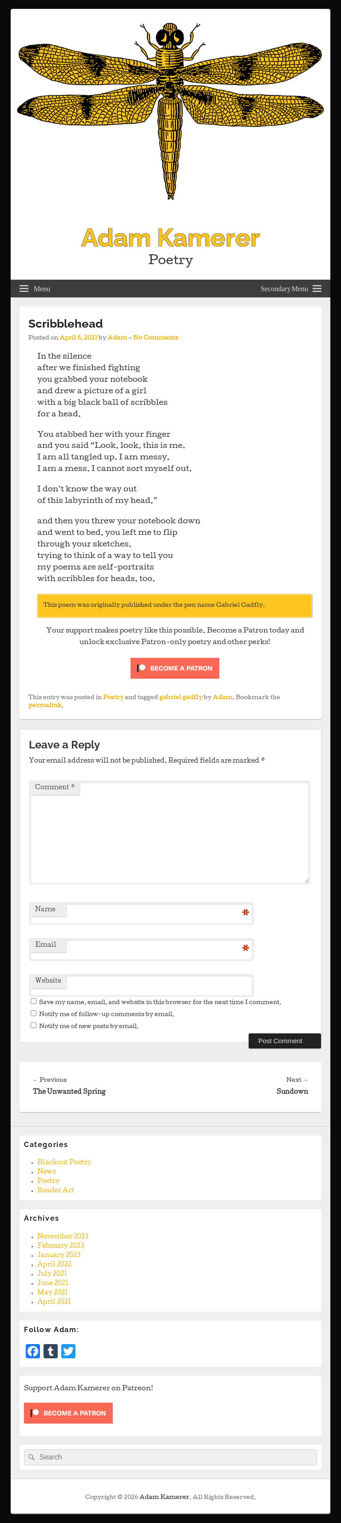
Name (45, 910)
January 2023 (58, 1256)
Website (48, 981)
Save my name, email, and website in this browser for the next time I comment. (160, 1003)
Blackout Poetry (64, 1163)
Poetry (113, 698)
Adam (117, 338)
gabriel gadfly (180, 698)
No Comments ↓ (157, 338)
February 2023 (60, 1246)
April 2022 (54, 1265)
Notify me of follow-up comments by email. (106, 1015)
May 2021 (52, 1293)
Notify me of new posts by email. (89, 1027)
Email (45, 945)
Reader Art (55, 1191)
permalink (44, 706)
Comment (55, 788)
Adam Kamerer (170, 237)
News (46, 1172)
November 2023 (62, 1237)
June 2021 (52, 1284)
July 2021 (52, 1274)
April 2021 (54, 1302)
